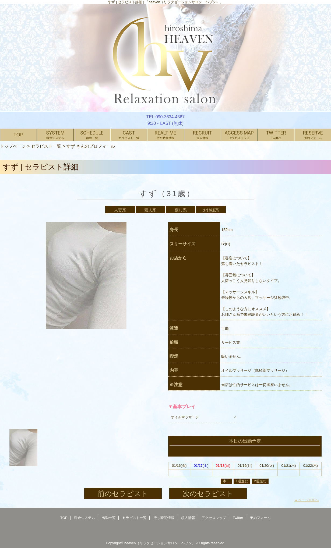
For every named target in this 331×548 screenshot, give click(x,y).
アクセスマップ (214, 518)
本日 (226, 481)
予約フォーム (260, 518)
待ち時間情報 (163, 518)
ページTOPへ (308, 500)
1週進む (242, 481)
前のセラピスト (123, 494)
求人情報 (188, 518)
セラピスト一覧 (46, 146)
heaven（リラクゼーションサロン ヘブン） (159, 543)
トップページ (13, 146)
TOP (18, 134)
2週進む (260, 481)
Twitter (238, 518)
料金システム (84, 518)
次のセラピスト (208, 494)
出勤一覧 (109, 518)
